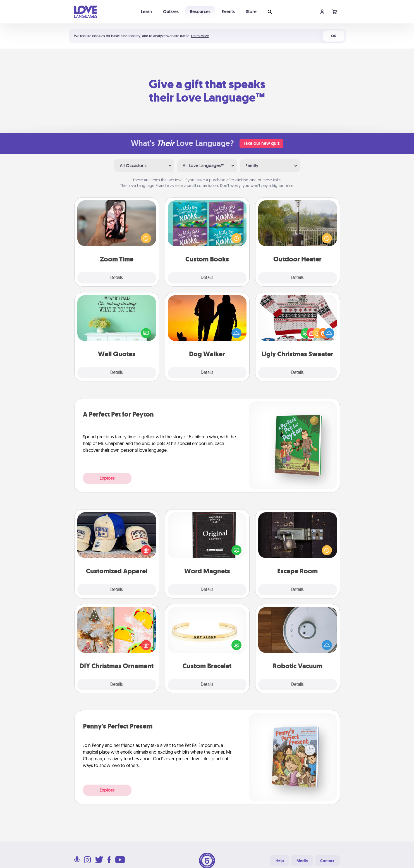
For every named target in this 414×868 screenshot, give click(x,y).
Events (228, 12)
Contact (327, 860)
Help (280, 860)
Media (302, 860)
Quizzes (171, 12)
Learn (146, 12)
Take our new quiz (261, 143)
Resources (200, 12)
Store (251, 12)
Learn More (200, 35)
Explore (107, 478)
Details (116, 278)
